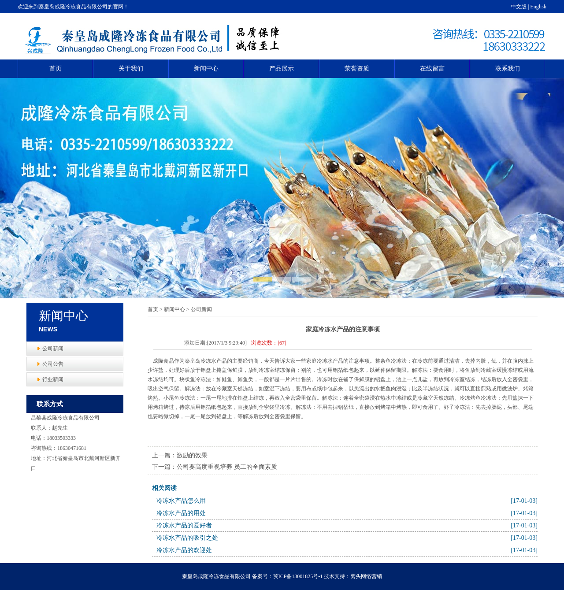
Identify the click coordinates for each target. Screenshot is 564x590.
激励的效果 (192, 455)
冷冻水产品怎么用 (181, 500)
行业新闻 (52, 379)
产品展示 (281, 68)
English (538, 7)
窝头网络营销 (366, 576)
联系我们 (507, 68)
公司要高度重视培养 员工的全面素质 (227, 467)
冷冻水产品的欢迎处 (184, 550)
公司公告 (52, 364)
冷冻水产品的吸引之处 (187, 537)
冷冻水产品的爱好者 (184, 525)
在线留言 (432, 68)
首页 (55, 68)
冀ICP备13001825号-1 (298, 576)
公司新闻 (52, 348)
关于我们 (131, 68)
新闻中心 (206, 68)
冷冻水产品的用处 (181, 513)
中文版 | (520, 7)
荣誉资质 (357, 68)
